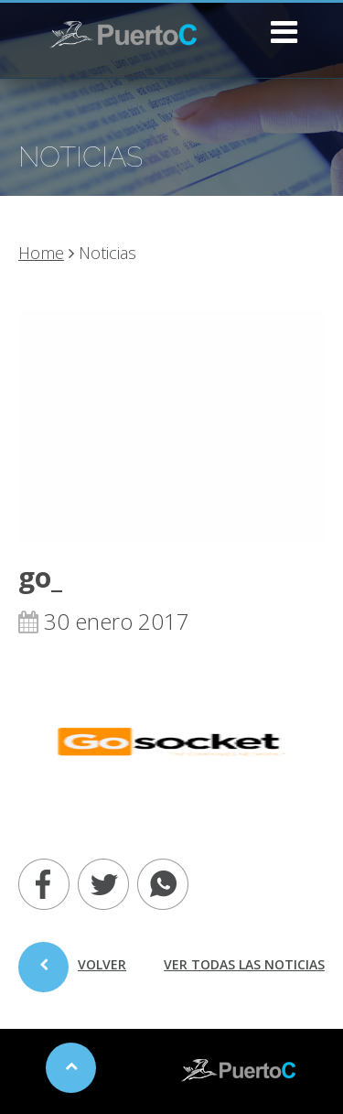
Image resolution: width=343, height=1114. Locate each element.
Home (41, 253)
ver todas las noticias (244, 964)
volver (72, 974)
